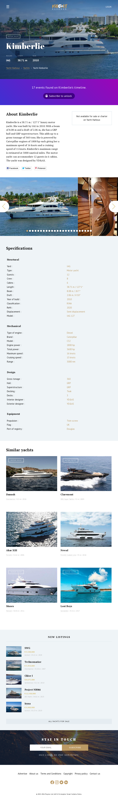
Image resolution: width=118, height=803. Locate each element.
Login (109, 7)
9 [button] (49, 231)
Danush (10, 494)
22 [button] (85, 231)
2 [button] (30, 231)
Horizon (9, 611)
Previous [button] (4, 206)
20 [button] (80, 231)
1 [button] (27, 231)
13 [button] (60, 231)
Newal (64, 550)
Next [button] (113, 206)
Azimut (27, 655)
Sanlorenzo (29, 683)
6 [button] (41, 231)
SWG (27, 647)
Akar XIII (11, 550)
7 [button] (44, 231)
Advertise (22, 773)
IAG (8, 60)
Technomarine (33, 661)
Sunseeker (64, 611)
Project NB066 (33, 689)
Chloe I (29, 675)
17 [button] (71, 231)
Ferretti (9, 555)
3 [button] (33, 231)
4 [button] (35, 231)
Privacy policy (81, 773)
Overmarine (10, 499)
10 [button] (52, 231)
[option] (39, 206)
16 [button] (69, 231)
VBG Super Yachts (67, 499)
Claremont (67, 494)
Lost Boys (66, 606)
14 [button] (63, 231)
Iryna (28, 703)
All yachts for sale (59, 721)
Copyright (68, 773)
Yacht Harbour (60, 7)
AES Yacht (28, 697)
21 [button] (82, 231)
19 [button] (77, 231)
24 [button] (91, 231)
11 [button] (55, 231)
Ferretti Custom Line (68, 555)
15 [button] (66, 231)
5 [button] (38, 231)
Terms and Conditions (50, 773)
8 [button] (46, 231)
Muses (10, 606)
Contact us (95, 773)
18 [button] (74, 231)
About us (33, 773)
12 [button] (58, 231)
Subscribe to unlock (60, 96)
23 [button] (88, 231)
